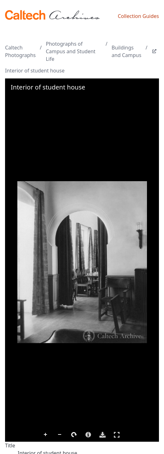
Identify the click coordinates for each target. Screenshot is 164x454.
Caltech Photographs (20, 51)
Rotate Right (74, 435)
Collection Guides (138, 16)
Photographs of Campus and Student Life (70, 51)
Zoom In (45, 435)
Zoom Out (60, 435)
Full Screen (116, 435)
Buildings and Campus (126, 51)
